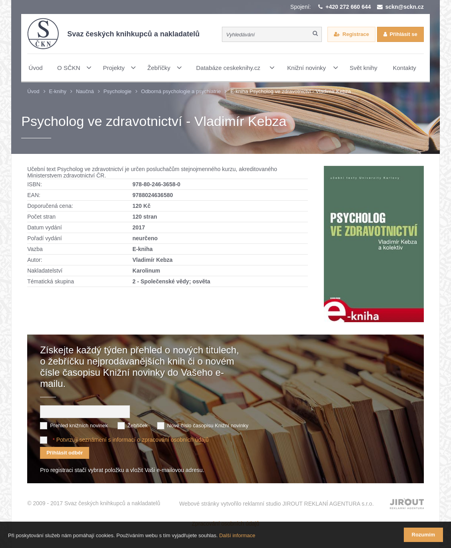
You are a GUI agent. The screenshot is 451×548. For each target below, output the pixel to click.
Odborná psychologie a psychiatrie (181, 91)
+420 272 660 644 (348, 7)
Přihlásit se (403, 34)
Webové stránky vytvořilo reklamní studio (276, 504)
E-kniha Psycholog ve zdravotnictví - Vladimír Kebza (290, 91)
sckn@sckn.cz (404, 7)
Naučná (85, 91)
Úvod (33, 91)
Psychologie (118, 91)
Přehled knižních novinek (79, 425)
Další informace (237, 535)
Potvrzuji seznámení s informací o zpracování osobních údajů (132, 439)
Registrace (356, 34)
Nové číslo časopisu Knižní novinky (207, 425)
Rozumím (423, 535)
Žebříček (138, 425)
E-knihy (57, 91)
